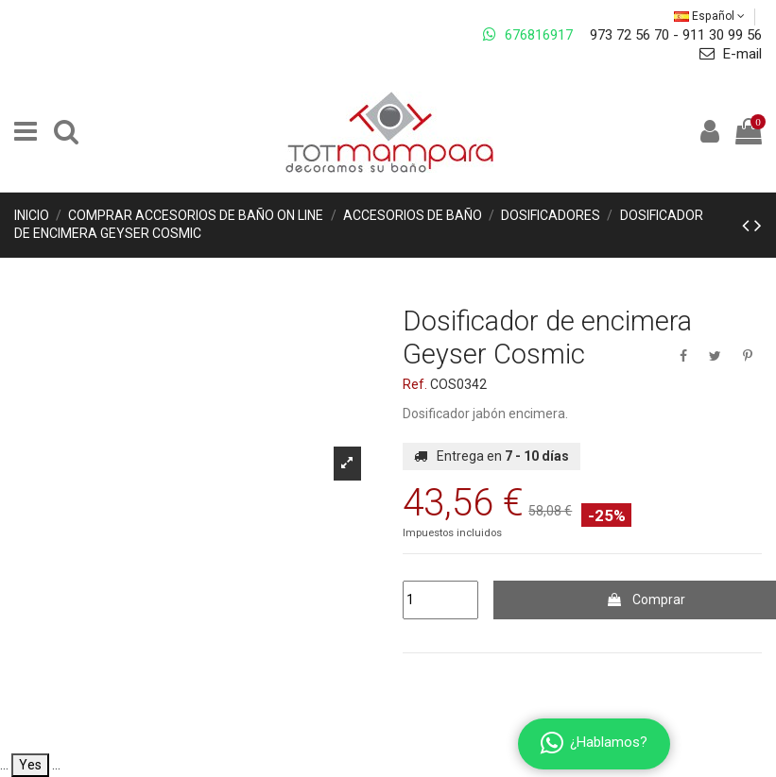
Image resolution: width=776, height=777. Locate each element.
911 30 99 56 (722, 34)
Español (709, 16)
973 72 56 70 (629, 34)
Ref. (415, 384)
